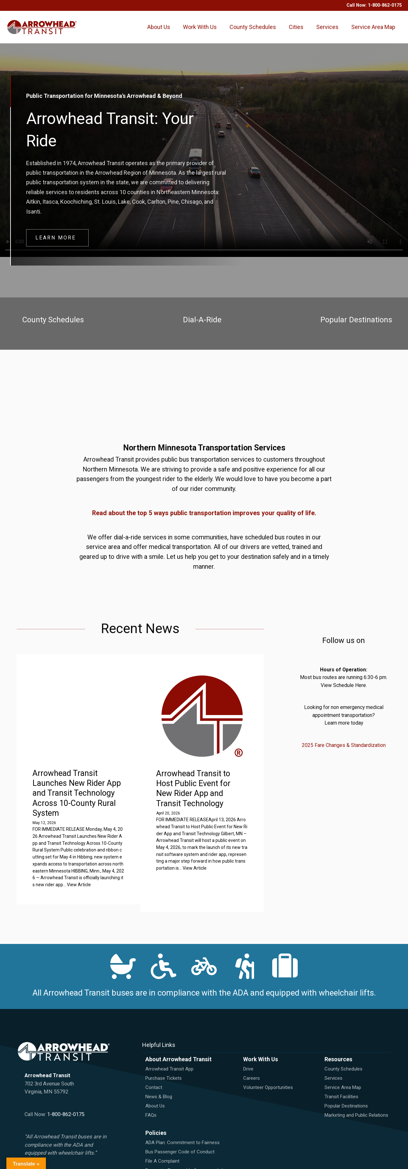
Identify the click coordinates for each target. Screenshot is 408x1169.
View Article (222, 876)
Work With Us (201, 37)
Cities (297, 27)
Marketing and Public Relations (356, 1098)
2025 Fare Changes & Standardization (344, 757)
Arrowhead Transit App (169, 1052)
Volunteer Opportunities (268, 1071)
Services (329, 27)
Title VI (152, 1163)
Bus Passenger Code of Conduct (180, 1135)
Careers (251, 1061)
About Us (160, 37)
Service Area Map (369, 37)
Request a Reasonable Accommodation (187, 1154)
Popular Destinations (346, 1089)
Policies (155, 1116)
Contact (153, 1071)
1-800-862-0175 (385, 5)
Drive (248, 1052)
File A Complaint (162, 1144)
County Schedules (246, 37)
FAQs (151, 1098)
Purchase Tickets (163, 1061)
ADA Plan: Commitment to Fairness (182, 1126)
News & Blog (158, 1080)
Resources (338, 1042)
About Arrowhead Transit (178, 1042)
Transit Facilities (341, 1080)
